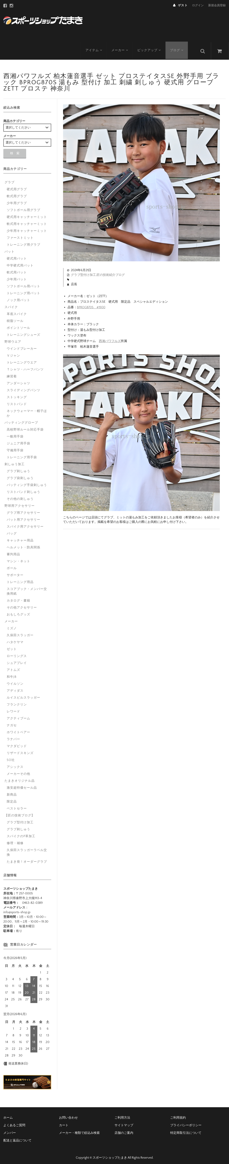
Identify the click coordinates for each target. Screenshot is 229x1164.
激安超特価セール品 (22, 785)
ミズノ (12, 625)
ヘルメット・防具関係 (23, 544)
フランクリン (17, 701)
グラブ (9, 179)
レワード (13, 708)
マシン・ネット (18, 558)
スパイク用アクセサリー (25, 524)
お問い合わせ (68, 1115)
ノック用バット (18, 297)
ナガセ (12, 722)
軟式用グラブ (17, 193)
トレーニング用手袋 (22, 454)
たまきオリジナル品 (19, 778)
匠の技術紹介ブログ (111, 272)
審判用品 (13, 551)
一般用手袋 (15, 433)
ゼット (12, 646)
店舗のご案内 (123, 1130)
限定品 (12, 799)
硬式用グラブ (17, 186)
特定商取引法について (185, 1130)
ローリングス (17, 653)
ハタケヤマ (15, 639)
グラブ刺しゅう (18, 468)
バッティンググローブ (21, 420)
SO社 (11, 757)
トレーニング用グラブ (23, 242)
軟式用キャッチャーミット (27, 221)
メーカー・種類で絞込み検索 (79, 1130)
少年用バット (17, 276)
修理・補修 (15, 840)
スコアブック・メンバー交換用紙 (27, 588)
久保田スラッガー (20, 632)
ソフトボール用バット (23, 283)
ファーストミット (20, 235)
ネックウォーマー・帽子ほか (27, 410)
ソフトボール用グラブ (23, 207)
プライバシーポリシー (185, 1122)
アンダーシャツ (18, 380)
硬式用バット (17, 256)
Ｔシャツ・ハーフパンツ (25, 366)
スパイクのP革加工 (21, 833)
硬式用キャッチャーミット (27, 214)
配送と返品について (17, 1137)
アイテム (94, 48)
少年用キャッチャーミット (27, 228)
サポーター (15, 572)
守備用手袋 (15, 447)
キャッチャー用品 (20, 537)
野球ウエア (12, 339)
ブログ (178, 48)
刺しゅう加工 (14, 461)
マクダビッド (17, 743)
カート (63, 1122)
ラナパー (13, 736)
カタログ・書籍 (18, 598)
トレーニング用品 (20, 579)
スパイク (11, 304)
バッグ (12, 530)
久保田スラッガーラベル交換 (27, 849)
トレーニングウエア (22, 359)
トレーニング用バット (23, 290)
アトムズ (13, 667)
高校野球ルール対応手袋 (25, 427)
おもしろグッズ (18, 611)
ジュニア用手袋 (18, 440)
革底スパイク (17, 311)
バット (9, 249)
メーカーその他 (18, 771)
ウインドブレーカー (22, 346)
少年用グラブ (17, 200)
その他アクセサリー (22, 604)
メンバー (9, 1130)
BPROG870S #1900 (91, 304)
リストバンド (17, 401)
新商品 (12, 792)
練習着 (12, 373)
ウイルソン (15, 681)
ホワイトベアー (18, 729)
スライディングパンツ (23, 387)
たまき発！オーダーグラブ (27, 859)
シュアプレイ (17, 660)
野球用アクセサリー (19, 503)
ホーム (8, 1115)
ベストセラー (17, 805)
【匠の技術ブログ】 (19, 812)
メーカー (120, 48)
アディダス (15, 688)
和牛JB (12, 674)
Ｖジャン (13, 353)
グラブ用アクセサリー (23, 510)
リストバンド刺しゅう (23, 489)
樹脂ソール (15, 318)
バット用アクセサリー (23, 517)
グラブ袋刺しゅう (20, 475)
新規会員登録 (217, 5)
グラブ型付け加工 (83, 272)
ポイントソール (18, 325)
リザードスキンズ (20, 750)
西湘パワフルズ (110, 338)
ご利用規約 (178, 1115)
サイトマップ (123, 1122)
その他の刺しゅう (20, 496)
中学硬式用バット (20, 262)
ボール (12, 565)
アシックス (15, 764)
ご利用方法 (122, 1115)
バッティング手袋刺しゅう (27, 482)
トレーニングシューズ (23, 332)
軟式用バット (17, 269)
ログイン (198, 5)
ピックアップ (150, 48)
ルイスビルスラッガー (23, 695)
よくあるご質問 (14, 1122)
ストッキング (17, 394)
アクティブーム (18, 715)
